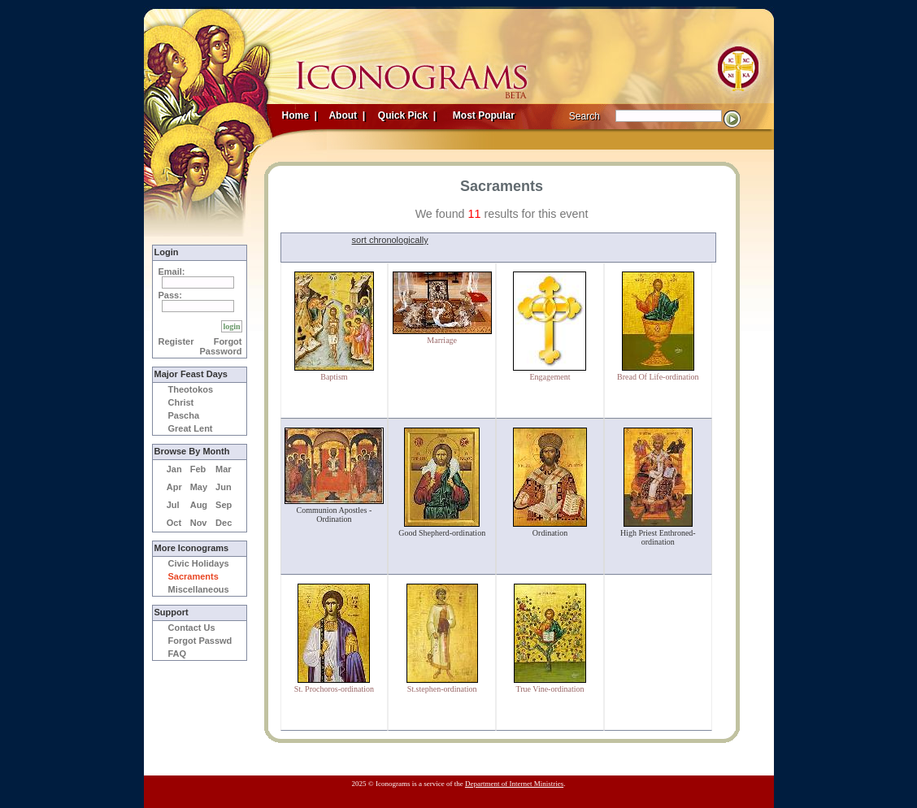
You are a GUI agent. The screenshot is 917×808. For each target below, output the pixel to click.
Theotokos (191, 389)
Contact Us (191, 627)
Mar (223, 469)
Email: (172, 271)
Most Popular (485, 115)
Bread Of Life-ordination (658, 376)
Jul (173, 505)
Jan (174, 469)
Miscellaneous (198, 589)
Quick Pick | (406, 115)
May (198, 487)
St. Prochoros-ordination (334, 688)
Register (176, 341)
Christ (181, 402)
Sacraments (193, 576)
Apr (174, 487)
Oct (174, 523)
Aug (198, 505)
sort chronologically (390, 240)
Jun (223, 487)
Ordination (549, 532)
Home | (299, 115)
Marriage (442, 340)
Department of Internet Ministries (514, 784)
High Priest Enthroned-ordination (658, 537)
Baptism (333, 376)
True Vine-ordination (549, 688)
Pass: (170, 295)
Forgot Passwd (200, 640)
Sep (223, 505)
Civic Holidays (198, 563)
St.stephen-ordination (442, 688)
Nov (198, 523)
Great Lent (190, 428)
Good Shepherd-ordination (441, 532)
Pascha (184, 415)
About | (346, 115)
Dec (223, 523)
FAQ (177, 653)
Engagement (550, 376)
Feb (198, 469)
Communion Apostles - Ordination (334, 514)
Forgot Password (221, 346)
